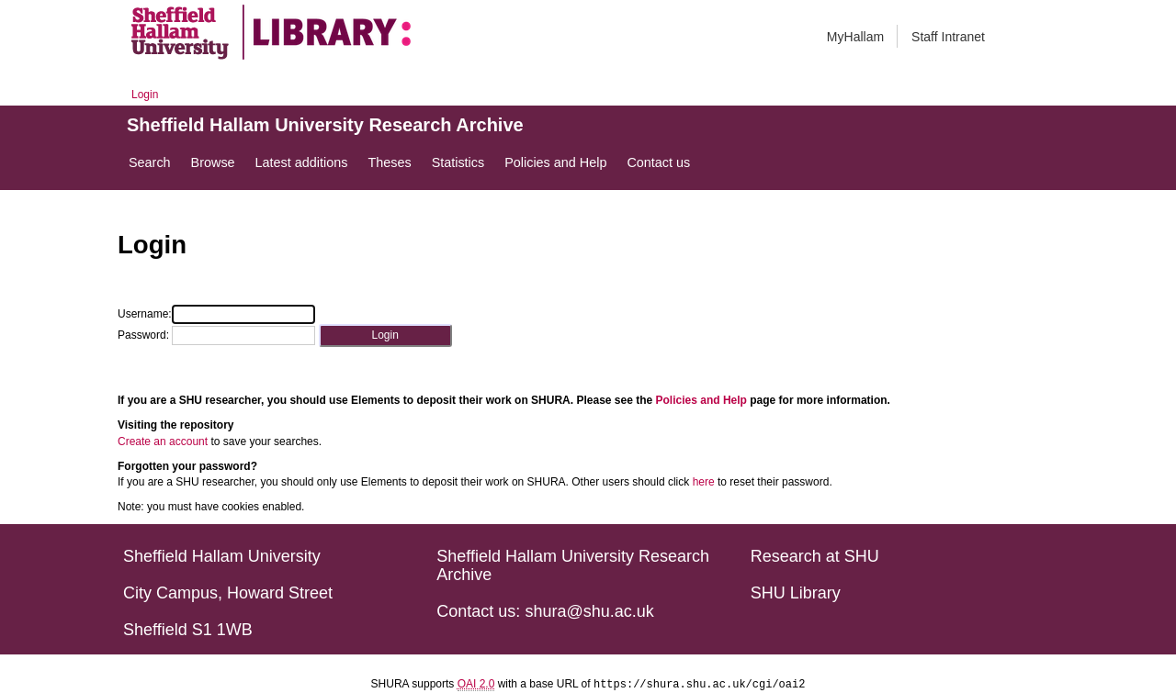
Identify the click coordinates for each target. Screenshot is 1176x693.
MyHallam (855, 36)
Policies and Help (701, 400)
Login (144, 94)
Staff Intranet (948, 36)
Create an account (163, 441)
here (704, 481)
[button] (385, 335)
